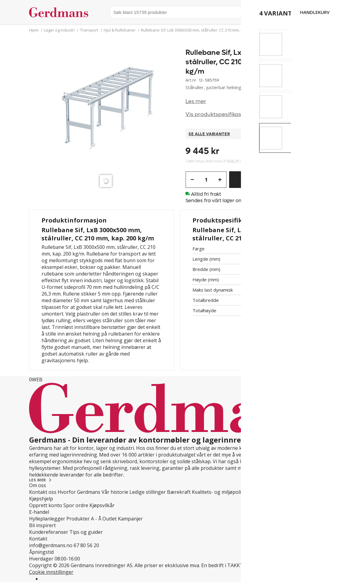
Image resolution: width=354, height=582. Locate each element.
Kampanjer (130, 518)
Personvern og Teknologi (276, 492)
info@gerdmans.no (50, 545)
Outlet (109, 518)
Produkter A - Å (83, 518)
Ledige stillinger (147, 492)
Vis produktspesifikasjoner (220, 114)
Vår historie (115, 492)
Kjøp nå (268, 179)
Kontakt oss (42, 492)
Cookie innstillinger (51, 572)
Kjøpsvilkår (102, 505)
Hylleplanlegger (47, 518)
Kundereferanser (48, 532)
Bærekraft (179, 492)
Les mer (195, 101)
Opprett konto (45, 505)
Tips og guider (86, 532)
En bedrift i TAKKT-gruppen (233, 565)
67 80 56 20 (86, 545)
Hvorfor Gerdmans (79, 492)
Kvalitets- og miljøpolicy (218, 492)
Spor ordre (75, 505)
